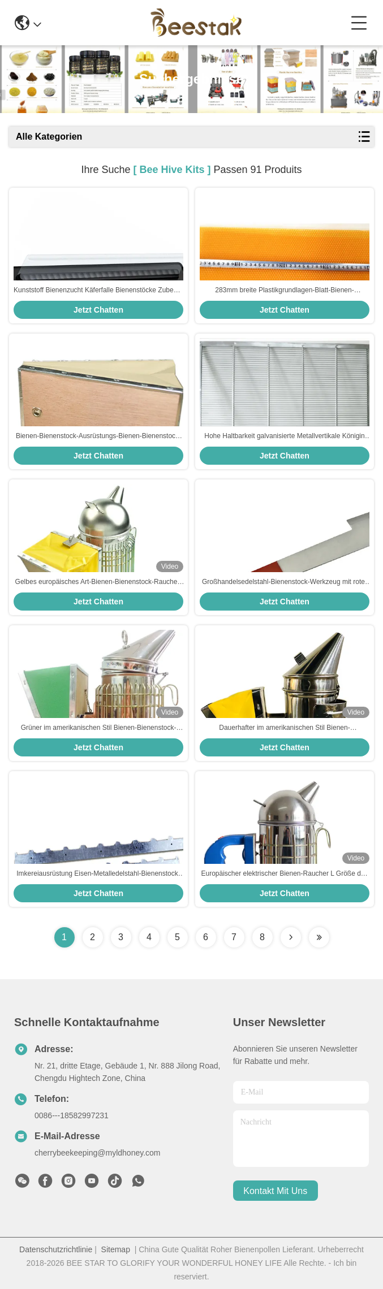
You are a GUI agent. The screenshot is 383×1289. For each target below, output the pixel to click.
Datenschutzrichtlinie (55, 1249)
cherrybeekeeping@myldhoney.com (98, 1152)
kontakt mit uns (275, 1191)
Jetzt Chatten (98, 309)
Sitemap (115, 1249)
